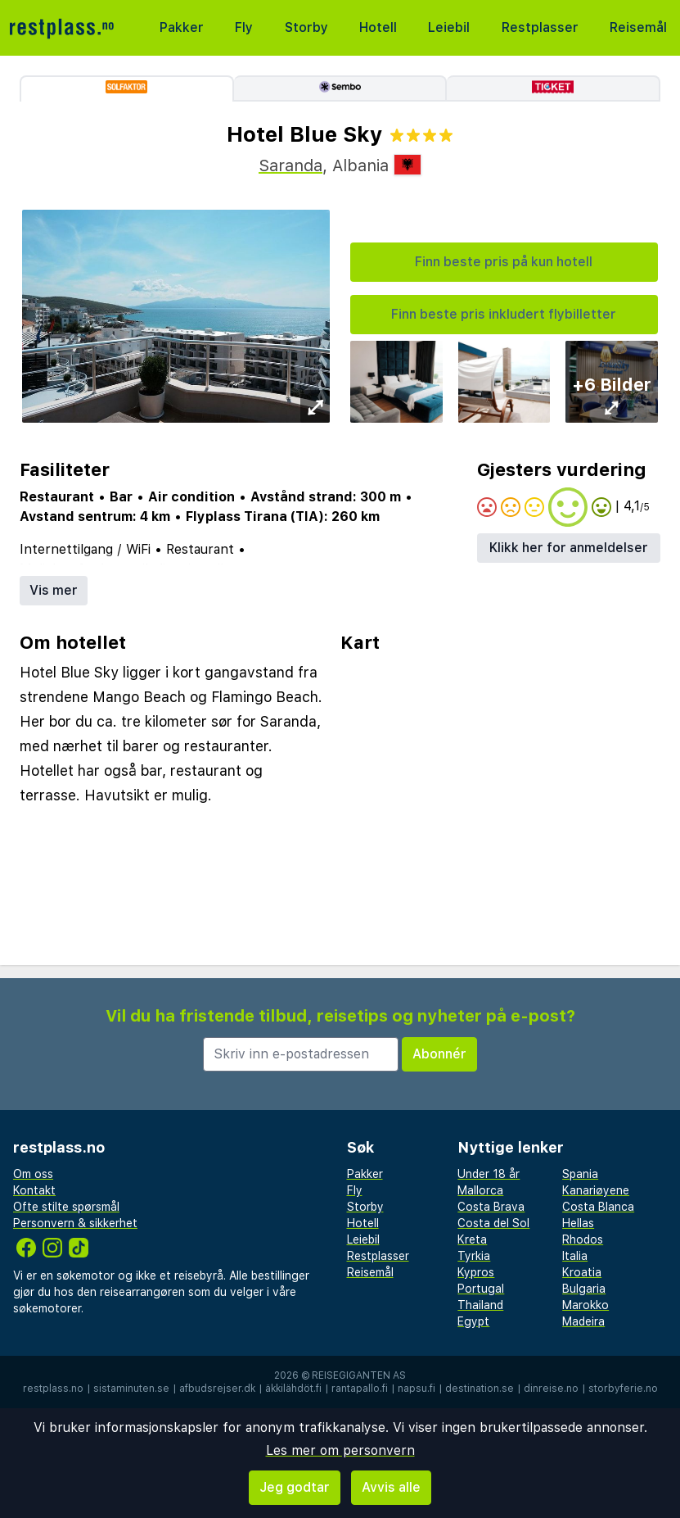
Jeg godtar (294, 1487)
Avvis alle (391, 1487)
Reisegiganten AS (359, 1375)
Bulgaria (584, 1288)
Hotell (378, 27)
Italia (575, 1255)
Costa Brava (491, 1206)
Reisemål (638, 27)
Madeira (583, 1321)
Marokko (585, 1305)
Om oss (33, 1173)
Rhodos (582, 1239)
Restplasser (540, 27)
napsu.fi (416, 1388)
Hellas (578, 1223)
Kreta (472, 1239)
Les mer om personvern (340, 1450)
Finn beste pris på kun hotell (503, 262)
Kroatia (581, 1272)
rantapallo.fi (359, 1388)
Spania (580, 1173)
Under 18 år (488, 1173)
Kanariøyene (595, 1190)
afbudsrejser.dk (217, 1388)
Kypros (475, 1272)
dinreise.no (551, 1388)
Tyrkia (473, 1255)
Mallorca (480, 1190)
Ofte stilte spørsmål (66, 1206)
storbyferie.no (623, 1388)
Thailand (480, 1305)
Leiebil (449, 27)
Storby (306, 27)
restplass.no (53, 1388)
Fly (244, 27)
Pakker (182, 27)
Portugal (480, 1288)
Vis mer (53, 590)
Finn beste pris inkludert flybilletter (503, 314)
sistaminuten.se (131, 1388)
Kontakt (34, 1190)
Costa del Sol (493, 1223)
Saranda (290, 165)
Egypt (473, 1321)
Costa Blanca (598, 1206)
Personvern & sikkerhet (75, 1223)
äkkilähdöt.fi (293, 1388)
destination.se (479, 1388)
